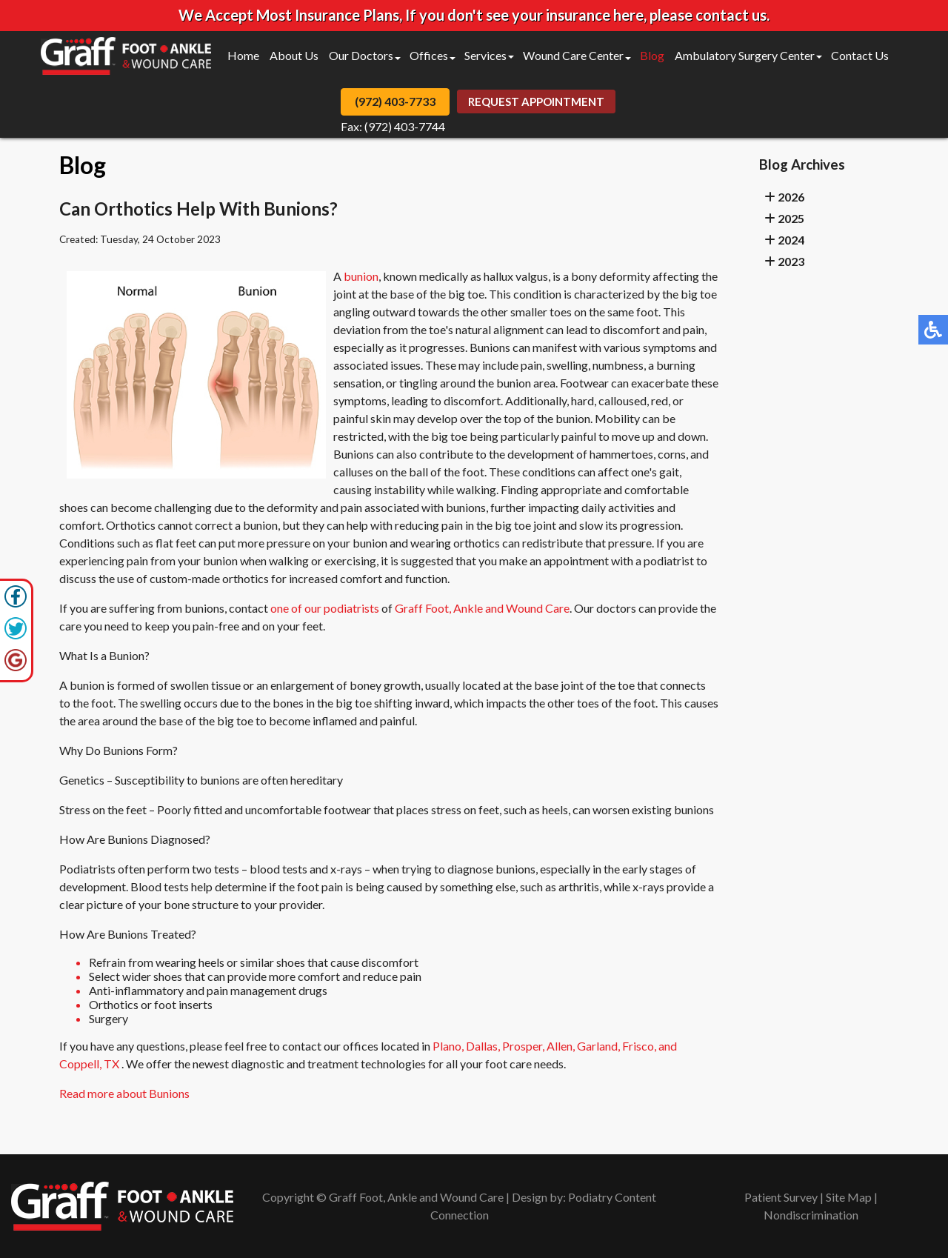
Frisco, (639, 1046)
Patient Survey (781, 1197)
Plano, (448, 1046)
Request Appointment (536, 101)
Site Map (849, 1197)
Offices (429, 55)
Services (485, 55)
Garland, (598, 1046)
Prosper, (523, 1046)
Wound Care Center (573, 55)
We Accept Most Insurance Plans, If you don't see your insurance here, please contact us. (474, 15)
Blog (652, 55)
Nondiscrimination (811, 1215)
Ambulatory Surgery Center (745, 55)
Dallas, (483, 1046)
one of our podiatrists (324, 608)
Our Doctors (361, 55)
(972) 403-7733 (395, 101)
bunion (361, 276)
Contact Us (860, 55)
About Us (294, 55)
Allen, (561, 1046)
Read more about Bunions (124, 1093)
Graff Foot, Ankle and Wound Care (482, 608)
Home (243, 55)
